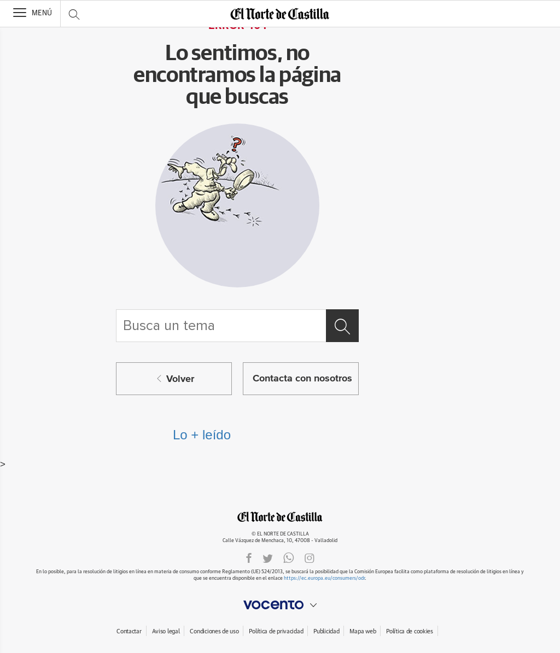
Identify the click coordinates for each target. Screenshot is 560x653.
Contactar (128, 631)
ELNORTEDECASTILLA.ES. (280, 516)
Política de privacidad (276, 631)
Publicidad (326, 631)
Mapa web (362, 631)
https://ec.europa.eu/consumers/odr (324, 578)
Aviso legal (166, 631)
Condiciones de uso (214, 631)
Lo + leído (202, 434)
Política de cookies (409, 631)
